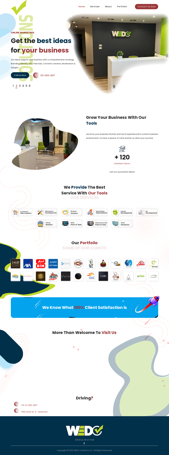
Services (95, 6)
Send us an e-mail (84, 439)
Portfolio (122, 6)
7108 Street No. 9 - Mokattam (34, 412)
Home (81, 6)
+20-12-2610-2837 (29, 405)
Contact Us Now (147, 6)
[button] (12, 86)
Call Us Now (20, 75)
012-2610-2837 (44, 75)
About (108, 6)
